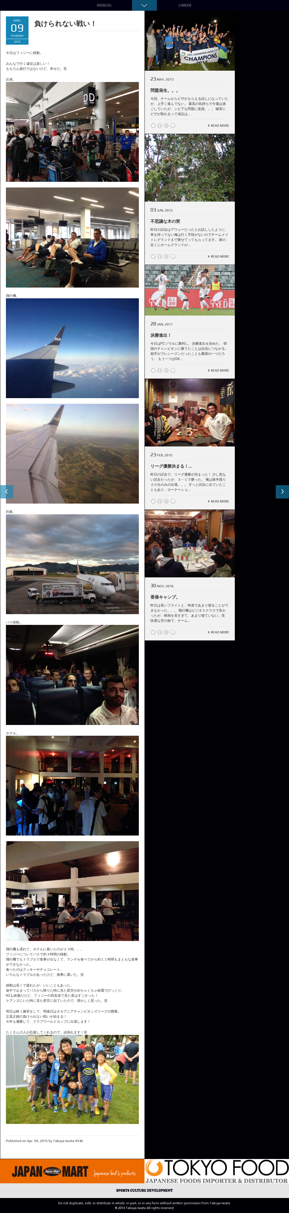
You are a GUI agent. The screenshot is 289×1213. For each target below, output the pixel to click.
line (173, 125)
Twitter (153, 125)
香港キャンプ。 (165, 597)
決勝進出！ (161, 335)
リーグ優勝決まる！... (171, 466)
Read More (220, 126)
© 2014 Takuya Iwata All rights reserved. (144, 1208)
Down (144, 5)
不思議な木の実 (165, 221)
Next (282, 492)
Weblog (104, 5)
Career (185, 5)
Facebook (159, 125)
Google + (166, 125)
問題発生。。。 (165, 90)
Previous (7, 492)
